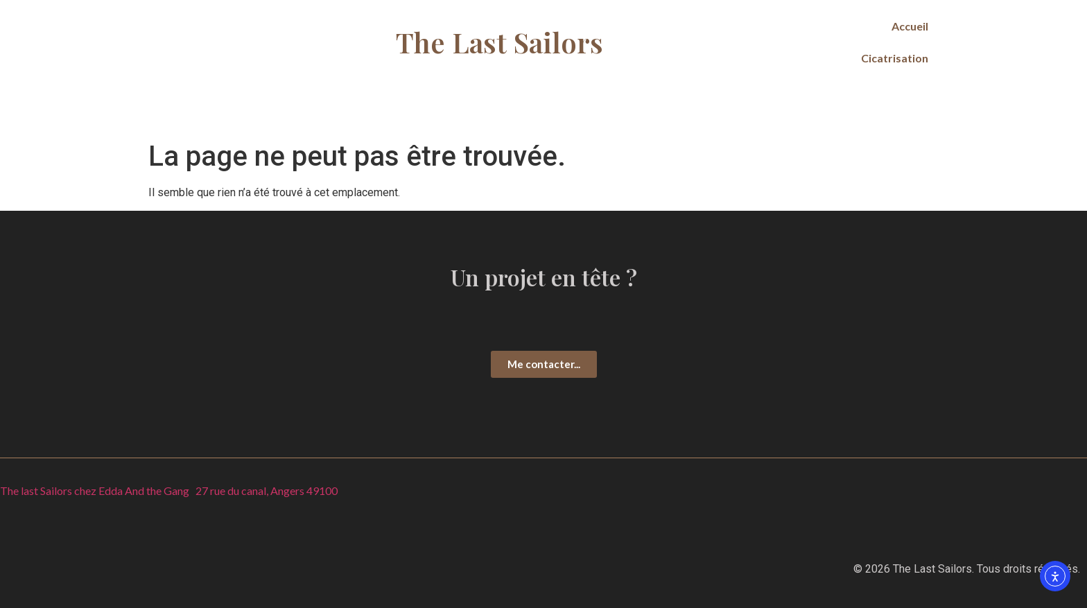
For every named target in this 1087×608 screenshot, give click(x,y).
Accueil (910, 26)
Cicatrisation (894, 57)
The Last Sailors (499, 42)
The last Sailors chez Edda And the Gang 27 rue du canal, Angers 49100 (169, 490)
